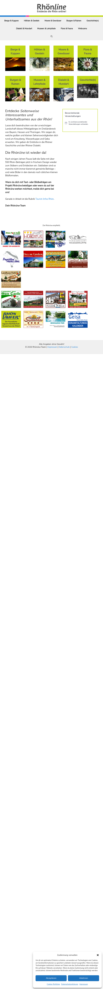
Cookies (74, 347)
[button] (97, 955)
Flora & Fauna (67, 28)
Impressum (83, 984)
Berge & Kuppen (11, 20)
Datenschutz (64, 347)
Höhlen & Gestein (31, 20)
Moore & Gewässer (53, 20)
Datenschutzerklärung (69, 984)
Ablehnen (83, 978)
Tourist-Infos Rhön (44, 198)
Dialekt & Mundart (24, 28)
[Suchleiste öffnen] (51, 36)
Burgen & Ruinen (73, 20)
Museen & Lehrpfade (46, 28)
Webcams (82, 28)
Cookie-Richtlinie (53, 984)
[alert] (80, 123)
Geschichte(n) (93, 20)
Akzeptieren (51, 978)
